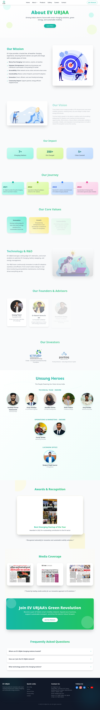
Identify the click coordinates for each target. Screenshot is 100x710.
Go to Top (29, 687)
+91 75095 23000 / (60, 695)
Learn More (50, 26)
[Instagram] (80, 687)
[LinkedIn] (84, 687)
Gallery (50, 2)
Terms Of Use (30, 691)
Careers (56, 2)
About (34, 2)
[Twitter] (88, 687)
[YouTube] (92, 687)
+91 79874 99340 (59, 697)
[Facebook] (77, 687)
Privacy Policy (30, 693)
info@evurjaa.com (59, 693)
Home (28, 2)
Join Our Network (50, 620)
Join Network (92, 2)
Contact (63, 2)
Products (42, 2)
